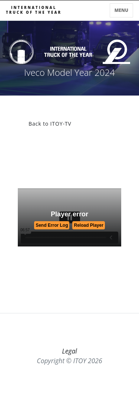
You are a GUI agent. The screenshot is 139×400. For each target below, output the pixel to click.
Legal (69, 350)
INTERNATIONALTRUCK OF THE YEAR (34, 10)
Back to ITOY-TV (50, 123)
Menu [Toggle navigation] (121, 10)
